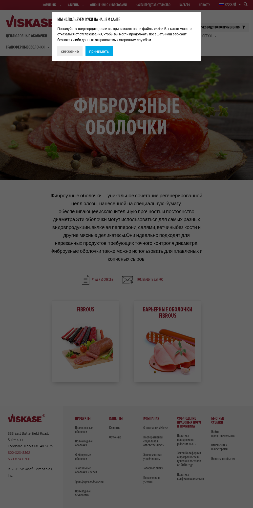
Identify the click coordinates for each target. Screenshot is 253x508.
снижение (70, 51)
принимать (99, 51)
